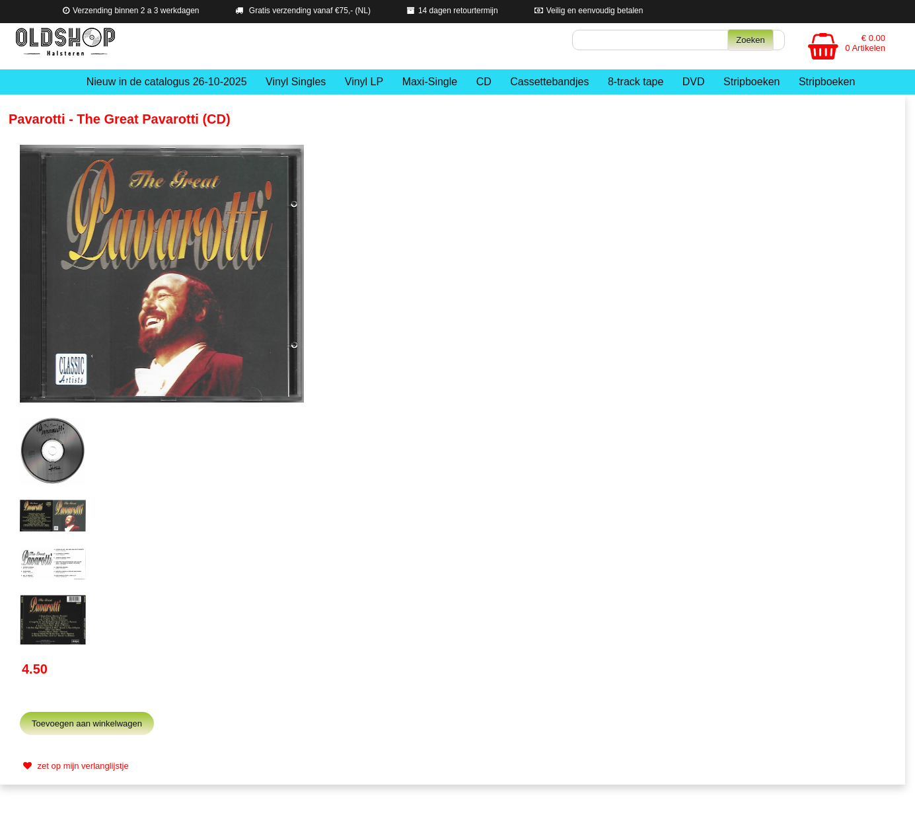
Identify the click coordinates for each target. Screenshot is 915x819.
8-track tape (635, 81)
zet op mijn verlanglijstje (74, 765)
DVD (693, 81)
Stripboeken (751, 81)
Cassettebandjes (549, 81)
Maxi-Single (430, 81)
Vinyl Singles (296, 81)
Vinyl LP (364, 81)
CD (484, 81)
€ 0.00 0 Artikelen (865, 43)
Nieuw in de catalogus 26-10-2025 (167, 81)
